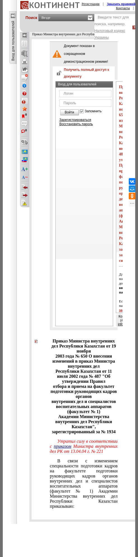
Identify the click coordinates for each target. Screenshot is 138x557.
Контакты (123, 8)
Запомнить (93, 111)
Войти (69, 112)
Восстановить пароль (76, 124)
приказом (62, 446)
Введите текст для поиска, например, (111, 27)
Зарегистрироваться (75, 120)
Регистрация (91, 4)
